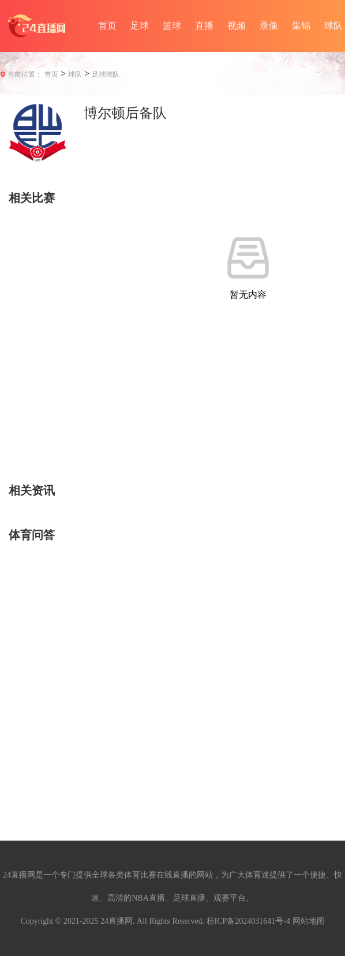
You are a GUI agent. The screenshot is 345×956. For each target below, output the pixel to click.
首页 (107, 26)
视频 (236, 26)
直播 (204, 26)
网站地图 (308, 921)
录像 (269, 26)
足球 (139, 26)
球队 (75, 74)
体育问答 (32, 534)
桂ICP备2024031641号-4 (248, 921)
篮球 (172, 26)
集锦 (301, 26)
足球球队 (105, 74)
